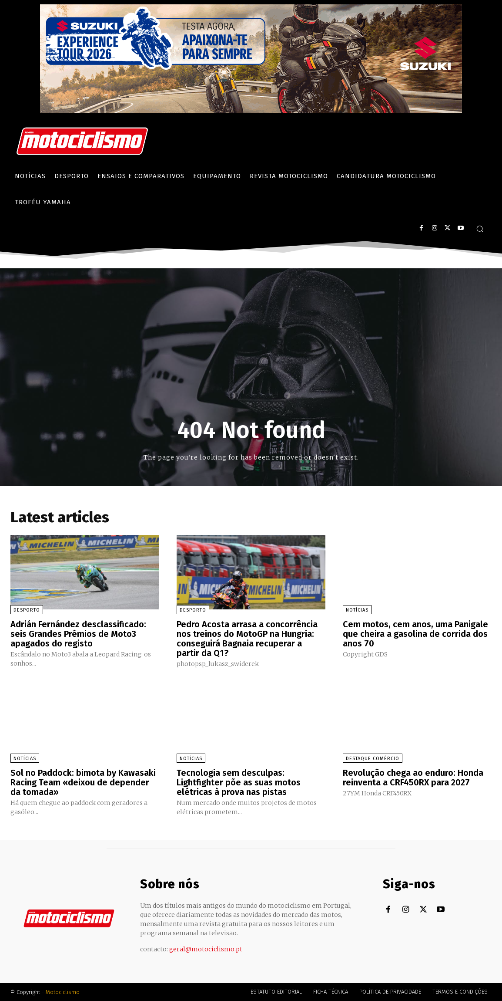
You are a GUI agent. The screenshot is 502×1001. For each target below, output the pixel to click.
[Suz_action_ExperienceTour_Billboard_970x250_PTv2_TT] (251, 111)
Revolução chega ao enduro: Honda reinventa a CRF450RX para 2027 (413, 778)
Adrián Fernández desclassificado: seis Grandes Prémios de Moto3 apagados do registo (78, 634)
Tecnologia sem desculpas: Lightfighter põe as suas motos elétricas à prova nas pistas (239, 782)
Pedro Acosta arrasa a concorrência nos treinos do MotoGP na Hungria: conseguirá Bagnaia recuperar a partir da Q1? (247, 638)
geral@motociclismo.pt (205, 949)
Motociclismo (63, 992)
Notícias (357, 610)
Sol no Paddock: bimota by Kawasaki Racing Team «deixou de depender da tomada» (83, 782)
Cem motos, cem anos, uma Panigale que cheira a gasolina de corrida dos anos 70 (415, 634)
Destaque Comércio (372, 758)
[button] (480, 228)
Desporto (26, 610)
